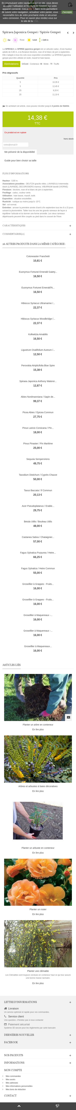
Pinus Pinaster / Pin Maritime (38, 443)
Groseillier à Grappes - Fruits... (38, 584)
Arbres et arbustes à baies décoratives (38, 786)
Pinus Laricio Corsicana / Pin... (38, 428)
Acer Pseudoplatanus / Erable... (38, 506)
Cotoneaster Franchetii (38, 256)
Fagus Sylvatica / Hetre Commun (38, 568)
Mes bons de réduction (16, 1089)
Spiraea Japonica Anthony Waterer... (37, 381)
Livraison (13, 1008)
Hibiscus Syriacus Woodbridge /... (38, 318)
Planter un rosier (38, 909)
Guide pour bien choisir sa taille (20, 160)
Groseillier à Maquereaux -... (37, 615)
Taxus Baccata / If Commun (38, 490)
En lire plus (38, 729)
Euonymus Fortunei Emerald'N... (38, 287)
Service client (16, 1016)
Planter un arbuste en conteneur (38, 848)
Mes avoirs (10, 1079)
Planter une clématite (38, 971)
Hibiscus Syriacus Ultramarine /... (38, 303)
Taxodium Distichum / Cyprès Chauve (38, 474)
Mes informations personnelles (19, 1086)
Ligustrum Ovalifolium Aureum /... (38, 350)
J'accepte (67, 12)
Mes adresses (12, 1083)
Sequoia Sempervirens (38, 459)
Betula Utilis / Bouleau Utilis (38, 521)
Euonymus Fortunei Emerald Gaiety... (38, 272)
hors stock (69, 139)
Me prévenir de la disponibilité (19, 152)
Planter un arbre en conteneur (38, 724)
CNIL (36, 21)
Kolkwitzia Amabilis (38, 334)
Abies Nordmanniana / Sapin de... (38, 396)
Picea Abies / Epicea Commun (37, 412)
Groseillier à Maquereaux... (38, 646)
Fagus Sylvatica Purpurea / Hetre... (38, 552)
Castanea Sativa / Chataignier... (38, 537)
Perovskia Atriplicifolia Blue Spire (38, 365)
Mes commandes (13, 1076)
